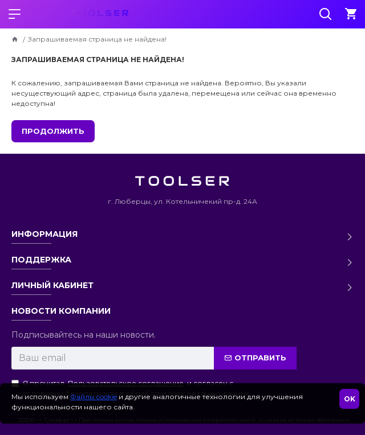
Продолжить (53, 131)
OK (349, 399)
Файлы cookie (93, 396)
